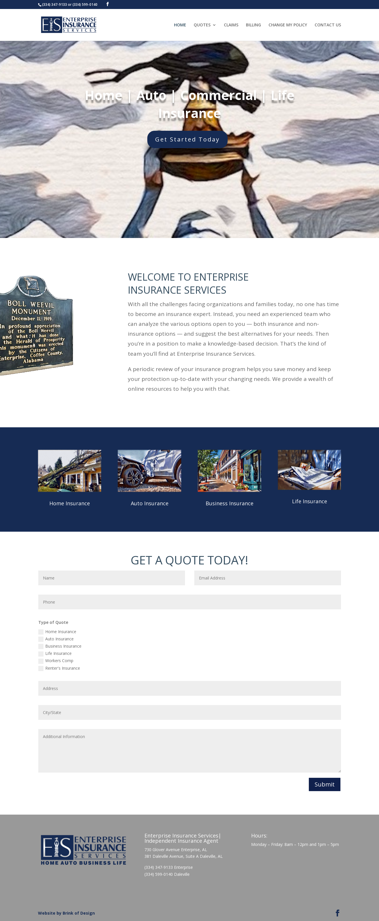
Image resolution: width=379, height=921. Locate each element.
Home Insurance (69, 503)
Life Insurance (309, 501)
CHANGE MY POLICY (288, 25)
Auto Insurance (149, 503)
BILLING (253, 25)
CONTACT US (328, 25)
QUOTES (202, 25)
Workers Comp (55, 661)
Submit (325, 784)
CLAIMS (231, 25)
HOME (180, 25)
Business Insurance (229, 503)
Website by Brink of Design (66, 913)
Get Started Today (197, 139)
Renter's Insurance (59, 668)
